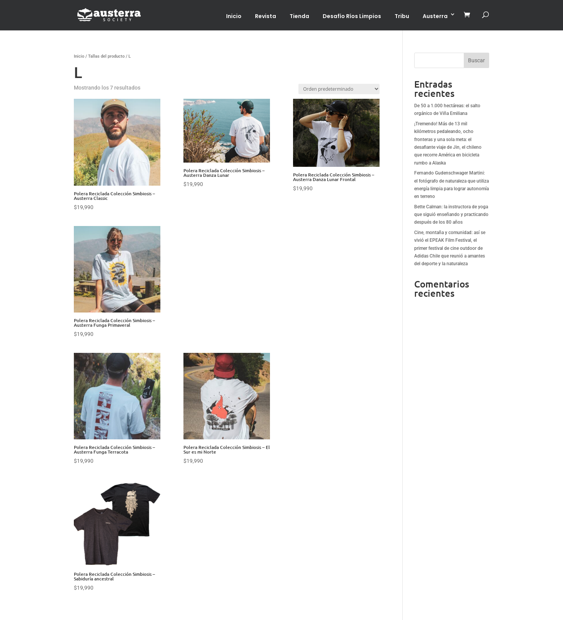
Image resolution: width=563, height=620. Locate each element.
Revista (265, 16)
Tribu (402, 16)
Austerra (435, 16)
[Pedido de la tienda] (339, 89)
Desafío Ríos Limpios (352, 16)
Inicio (234, 16)
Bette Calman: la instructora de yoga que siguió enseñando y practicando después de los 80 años (451, 214)
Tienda (299, 16)
